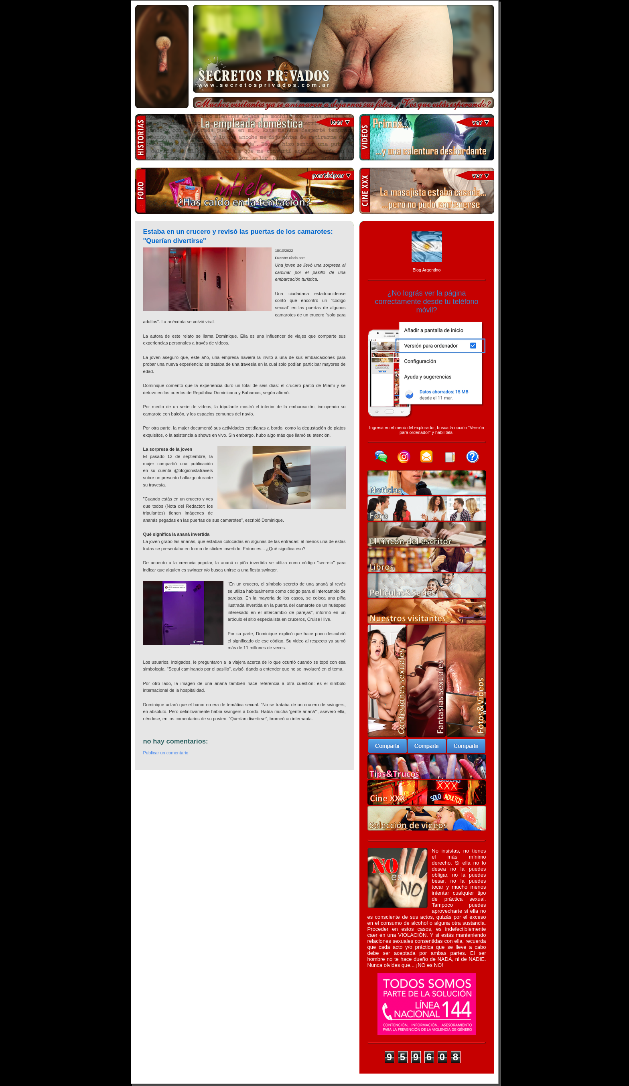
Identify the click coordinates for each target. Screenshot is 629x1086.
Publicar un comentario (166, 752)
